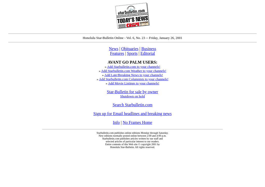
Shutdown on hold (132, 96)
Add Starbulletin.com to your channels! (133, 67)
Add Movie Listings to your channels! (133, 83)
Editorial (148, 53)
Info (116, 122)
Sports (132, 53)
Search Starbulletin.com (132, 105)
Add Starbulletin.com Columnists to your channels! (133, 79)
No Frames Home (137, 122)
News (113, 48)
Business (148, 48)
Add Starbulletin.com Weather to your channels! (133, 71)
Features (117, 53)
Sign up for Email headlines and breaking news (132, 113)
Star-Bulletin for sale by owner (132, 92)
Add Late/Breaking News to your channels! (133, 75)
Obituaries (129, 48)
